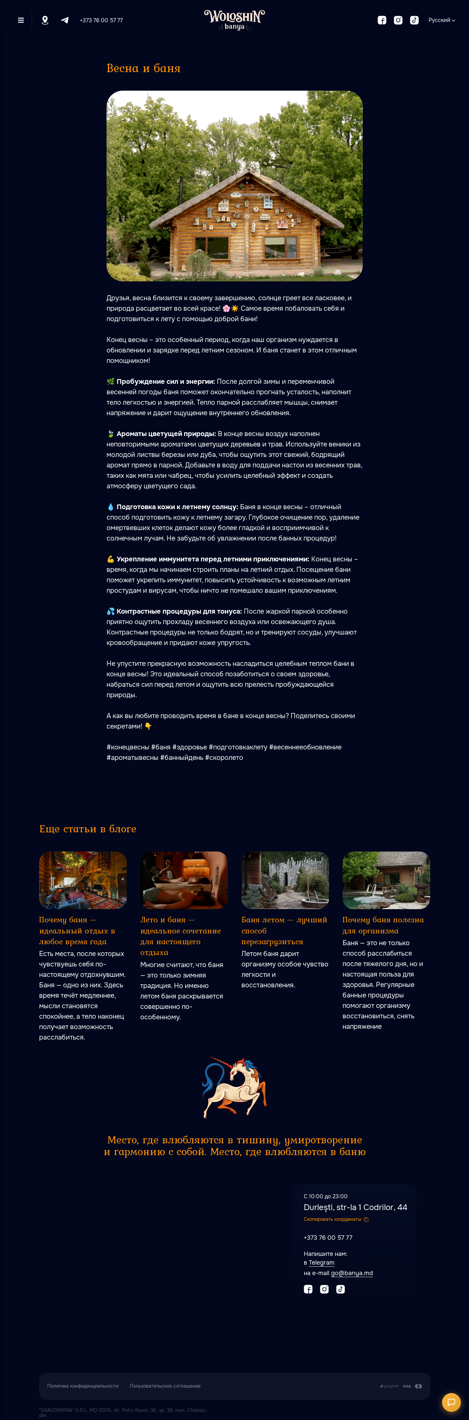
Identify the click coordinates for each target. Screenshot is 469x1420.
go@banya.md (352, 1273)
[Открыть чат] (451, 1402)
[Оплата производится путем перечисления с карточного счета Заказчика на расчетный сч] (400, 1386)
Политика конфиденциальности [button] (82, 1386)
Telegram (321, 1262)
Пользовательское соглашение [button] (165, 1386)
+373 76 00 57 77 (101, 20)
